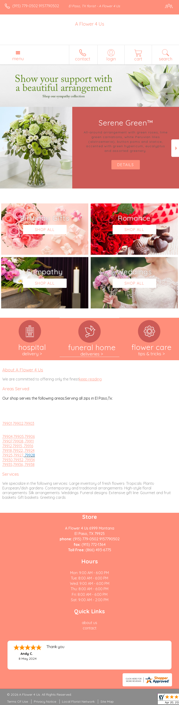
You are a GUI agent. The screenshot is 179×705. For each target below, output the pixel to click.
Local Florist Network (78, 701)
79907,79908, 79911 (18, 441)
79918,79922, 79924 (18, 450)
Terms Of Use (17, 701)
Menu (18, 58)
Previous (4, 148)
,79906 (29, 436)
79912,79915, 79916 (17, 445)
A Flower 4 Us (89, 24)
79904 (7, 436)
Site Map (107, 701)
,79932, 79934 (24, 459)
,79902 (17, 423)
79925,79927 (12, 455)
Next (175, 148)
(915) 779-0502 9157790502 (35, 5)
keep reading (90, 379)
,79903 (28, 423)
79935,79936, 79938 (18, 464)
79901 (7, 423)
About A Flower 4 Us (22, 370)
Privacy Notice (45, 701)
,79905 (18, 436)
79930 (7, 459)
